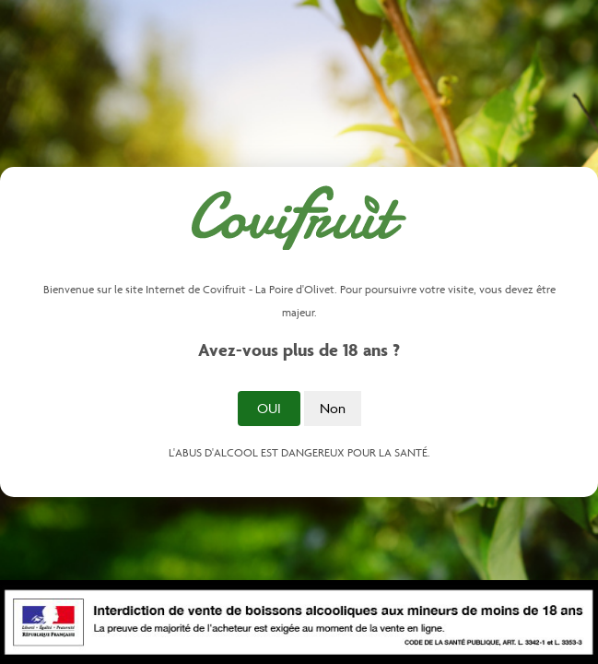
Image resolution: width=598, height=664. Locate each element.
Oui (269, 408)
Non (333, 408)
